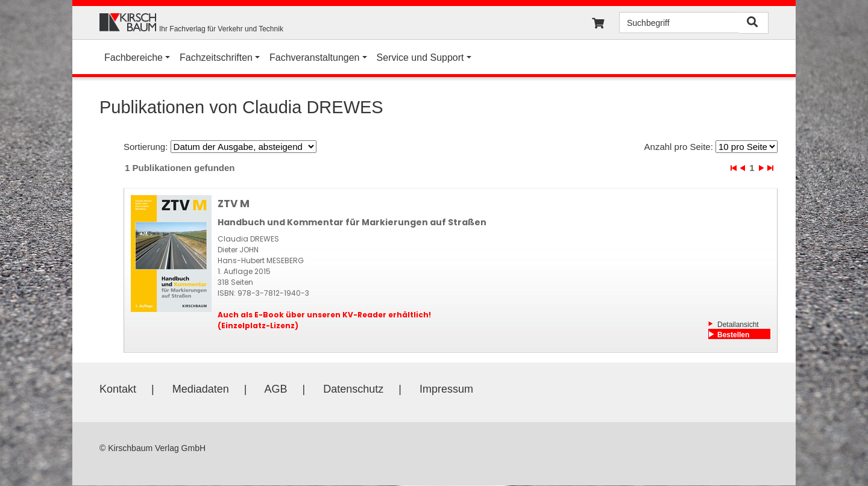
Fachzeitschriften (216, 57)
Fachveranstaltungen (314, 57)
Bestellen (733, 335)
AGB (276, 389)
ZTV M (234, 203)
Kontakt (117, 389)
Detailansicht (738, 324)
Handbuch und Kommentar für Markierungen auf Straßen (352, 222)
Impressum (446, 389)
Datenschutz (353, 389)
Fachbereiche (133, 57)
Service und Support (420, 57)
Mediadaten (200, 389)
